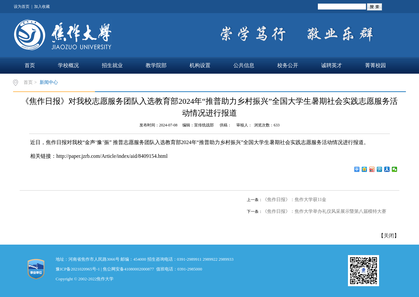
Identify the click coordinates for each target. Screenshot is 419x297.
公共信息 (243, 65)
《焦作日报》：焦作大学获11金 (294, 199)
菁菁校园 (375, 65)
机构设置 (200, 65)
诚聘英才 (331, 65)
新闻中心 (49, 82)
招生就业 (112, 65)
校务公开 (287, 65)
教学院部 (156, 65)
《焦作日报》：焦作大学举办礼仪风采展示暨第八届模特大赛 (324, 211)
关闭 (389, 235)
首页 (30, 65)
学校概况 (68, 65)
